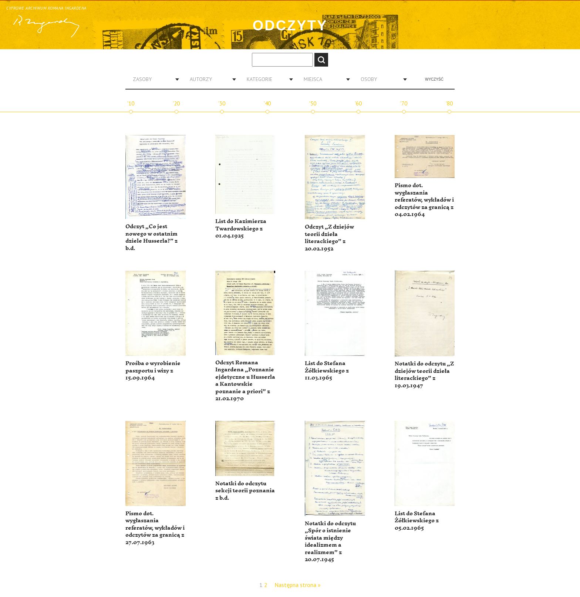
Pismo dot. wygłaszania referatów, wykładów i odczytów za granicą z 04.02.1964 (424, 200)
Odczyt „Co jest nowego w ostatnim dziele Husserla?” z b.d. (151, 237)
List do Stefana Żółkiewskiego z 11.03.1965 (327, 370)
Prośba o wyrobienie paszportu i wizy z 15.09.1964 (153, 370)
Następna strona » (297, 584)
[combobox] (153, 79)
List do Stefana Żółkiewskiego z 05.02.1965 (417, 520)
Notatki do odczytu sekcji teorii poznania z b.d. (245, 491)
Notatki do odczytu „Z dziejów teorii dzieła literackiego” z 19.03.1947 (424, 374)
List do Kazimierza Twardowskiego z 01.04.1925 (240, 228)
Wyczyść (434, 79)
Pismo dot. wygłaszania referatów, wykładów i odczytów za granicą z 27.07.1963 (155, 528)
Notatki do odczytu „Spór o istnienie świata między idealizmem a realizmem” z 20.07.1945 (330, 541)
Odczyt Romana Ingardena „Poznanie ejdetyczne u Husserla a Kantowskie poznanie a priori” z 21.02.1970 (245, 380)
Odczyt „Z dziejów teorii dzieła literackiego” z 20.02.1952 (329, 237)
